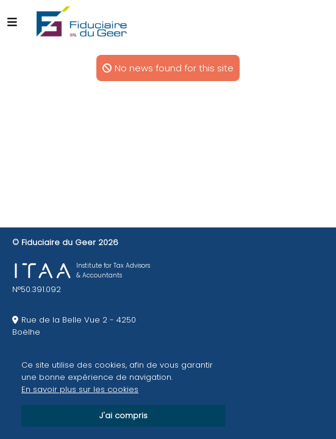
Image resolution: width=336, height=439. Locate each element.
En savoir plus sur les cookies (79, 389)
